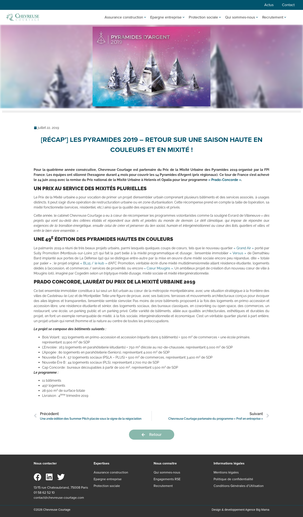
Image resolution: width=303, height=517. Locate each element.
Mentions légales (226, 472)
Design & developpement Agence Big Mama (240, 509)
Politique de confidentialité (233, 479)
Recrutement (274, 17)
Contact (288, 5)
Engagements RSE (167, 479)
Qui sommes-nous (241, 17)
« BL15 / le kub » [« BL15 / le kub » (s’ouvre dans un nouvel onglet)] (93, 263)
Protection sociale (205, 17)
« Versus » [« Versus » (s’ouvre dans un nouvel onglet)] (238, 253)
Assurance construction (125, 17)
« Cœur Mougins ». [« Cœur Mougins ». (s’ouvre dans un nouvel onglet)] (159, 268)
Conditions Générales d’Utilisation (239, 485)
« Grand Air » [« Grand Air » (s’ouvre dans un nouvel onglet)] (244, 248)
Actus (269, 5)
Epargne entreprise (167, 17)
